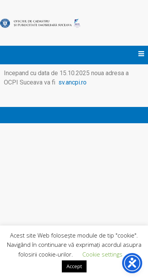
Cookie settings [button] (102, 254)
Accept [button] (74, 266)
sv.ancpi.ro (72, 82)
